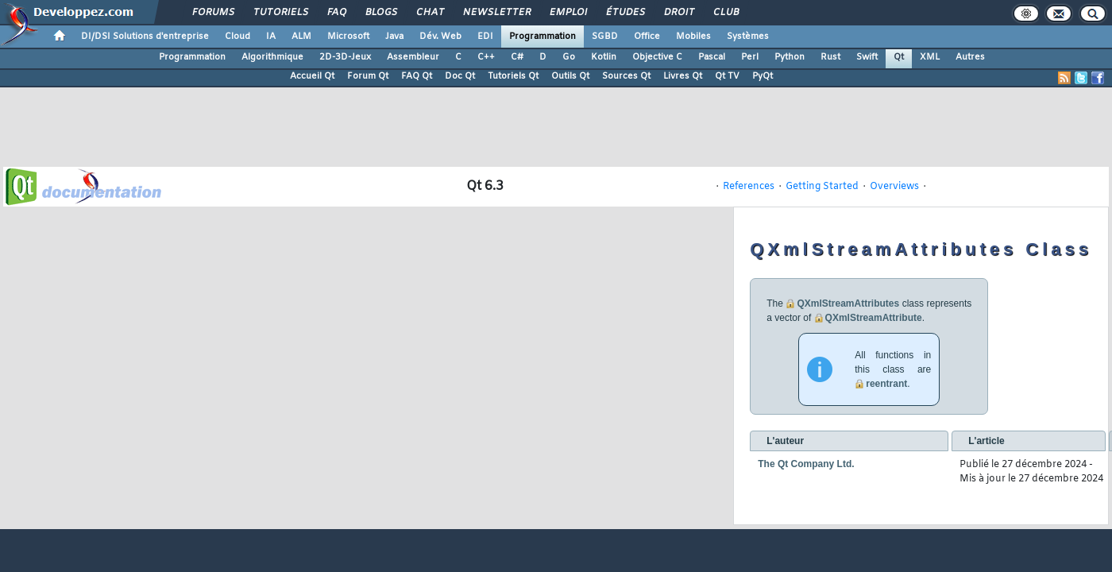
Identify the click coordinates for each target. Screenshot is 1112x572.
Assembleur (413, 57)
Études (625, 12)
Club (725, 12)
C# (517, 57)
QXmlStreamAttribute (873, 317)
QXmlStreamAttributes (848, 303)
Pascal (711, 57)
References (748, 186)
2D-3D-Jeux (345, 57)
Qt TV (727, 76)
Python (789, 57)
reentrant (886, 383)
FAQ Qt (416, 76)
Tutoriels (280, 12)
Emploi (567, 12)
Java (394, 36)
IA (271, 36)
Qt (899, 57)
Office (647, 36)
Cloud (237, 36)
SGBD (605, 36)
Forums (212, 12)
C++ (486, 57)
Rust (830, 57)
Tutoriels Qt (513, 76)
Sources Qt (626, 76)
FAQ (336, 12)
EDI (485, 36)
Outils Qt (570, 76)
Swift (867, 57)
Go (568, 57)
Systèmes (748, 36)
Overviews (894, 186)
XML (930, 57)
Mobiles (693, 36)
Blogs (380, 12)
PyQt (762, 76)
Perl (750, 57)
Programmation (542, 36)
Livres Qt (682, 76)
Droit (678, 12)
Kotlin (603, 57)
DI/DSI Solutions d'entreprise (145, 36)
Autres (970, 57)
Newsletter (496, 12)
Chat (429, 12)
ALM (301, 36)
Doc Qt (460, 76)
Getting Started (822, 186)
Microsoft (348, 36)
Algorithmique (272, 57)
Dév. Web (440, 36)
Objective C (657, 57)
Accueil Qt (312, 76)
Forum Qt (367, 76)
